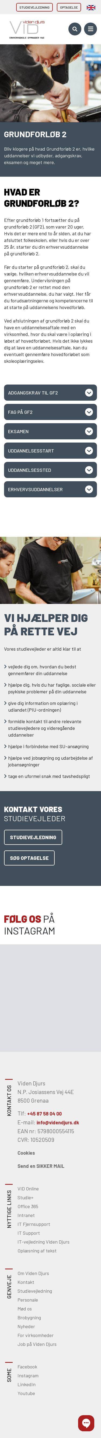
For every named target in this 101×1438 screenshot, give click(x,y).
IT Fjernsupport (34, 1224)
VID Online (28, 1188)
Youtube (26, 1393)
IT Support (29, 1233)
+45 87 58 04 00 (44, 1114)
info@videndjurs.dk (58, 1122)
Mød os (25, 1309)
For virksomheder (36, 1335)
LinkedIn (27, 1384)
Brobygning (29, 1317)
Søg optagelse (29, 858)
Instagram (28, 1375)
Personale (28, 1300)
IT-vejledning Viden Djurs (43, 1242)
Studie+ (26, 1197)
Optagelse (69, 7)
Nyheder (26, 1326)
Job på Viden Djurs (37, 1344)
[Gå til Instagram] (25, 971)
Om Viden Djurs (33, 1273)
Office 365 (28, 1206)
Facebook (27, 1367)
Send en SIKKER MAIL (41, 1166)
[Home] (25, 29)
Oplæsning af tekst (37, 1251)
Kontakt (26, 1282)
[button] (86, 1423)
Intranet (26, 1215)
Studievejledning (34, 7)
